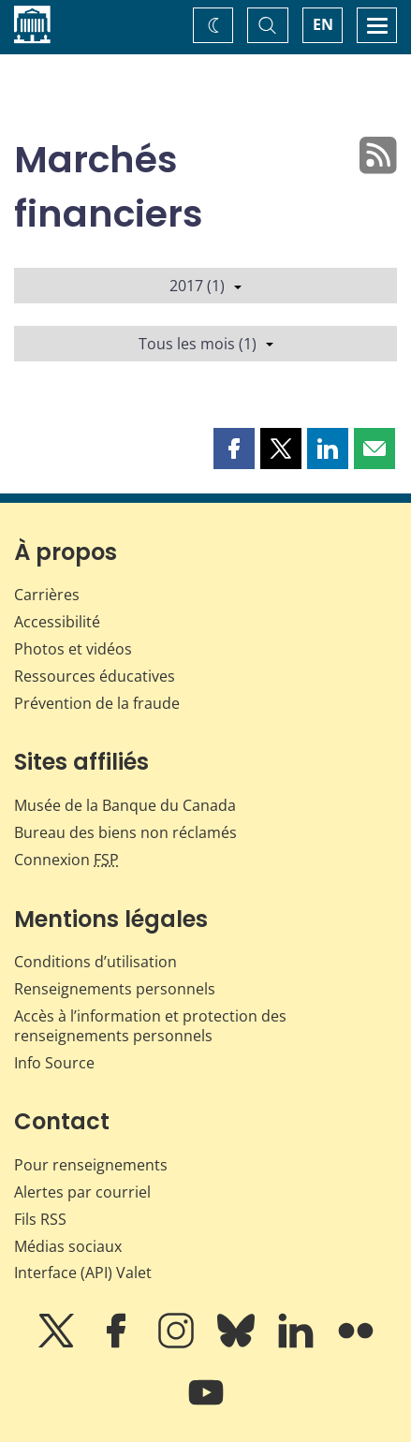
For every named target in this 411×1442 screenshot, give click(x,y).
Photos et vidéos (73, 649)
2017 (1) (205, 285)
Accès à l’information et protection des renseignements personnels (150, 1026)
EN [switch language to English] (323, 24)
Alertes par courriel (82, 1192)
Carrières (47, 594)
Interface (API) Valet (83, 1272)
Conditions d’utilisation (95, 961)
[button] (234, 448)
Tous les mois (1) (206, 343)
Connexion (66, 859)
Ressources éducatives (94, 676)
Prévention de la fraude (97, 703)
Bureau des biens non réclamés (125, 832)
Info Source (54, 1062)
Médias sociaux (68, 1246)
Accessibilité (57, 621)
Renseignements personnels (114, 988)
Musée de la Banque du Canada (125, 805)
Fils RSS (40, 1219)
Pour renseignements (91, 1165)
